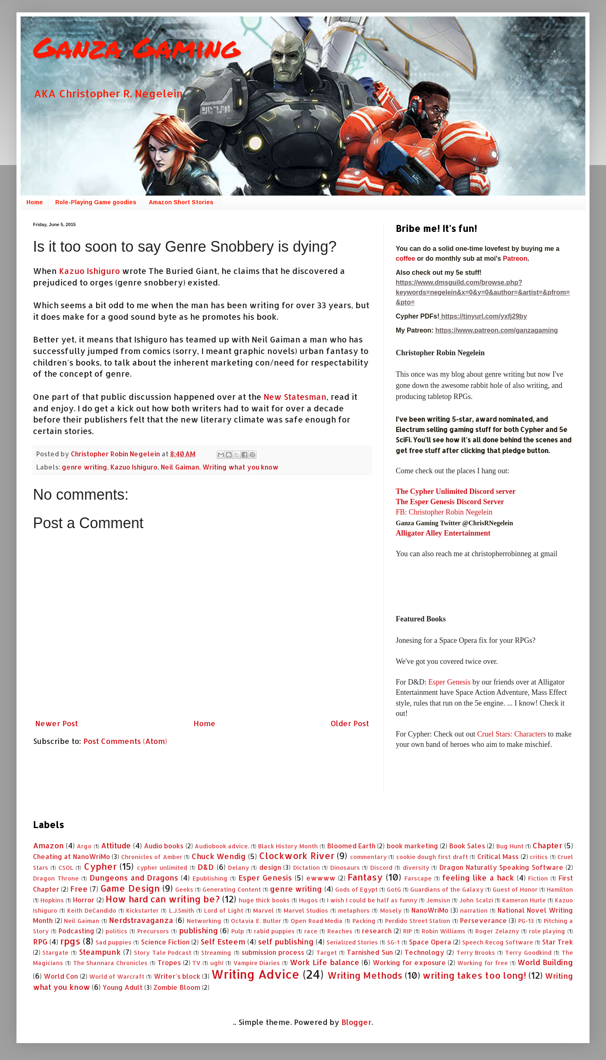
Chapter (547, 845)
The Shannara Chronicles (110, 963)
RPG (40, 941)
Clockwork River (296, 855)
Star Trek (557, 941)
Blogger (356, 1022)
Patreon (515, 258)
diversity (416, 867)
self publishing (286, 941)
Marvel (263, 910)
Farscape (418, 878)
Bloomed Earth (351, 845)
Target (326, 952)
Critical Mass (498, 856)
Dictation (306, 867)
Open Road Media (317, 921)
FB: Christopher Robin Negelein (444, 512)
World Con (61, 976)
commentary (368, 857)
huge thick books (264, 900)
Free (79, 888)
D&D (205, 866)
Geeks (184, 889)
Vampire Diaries (256, 963)
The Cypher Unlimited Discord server (456, 491)
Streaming (216, 952)
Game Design (130, 888)
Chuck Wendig (219, 856)
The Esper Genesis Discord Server (450, 502)
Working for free (482, 963)
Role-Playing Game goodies (95, 202)
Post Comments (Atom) (125, 741)
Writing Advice (255, 974)
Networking (204, 921)
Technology (424, 952)
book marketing (412, 845)
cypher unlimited (162, 867)
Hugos (308, 900)
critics (539, 857)
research (377, 930)
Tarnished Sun (369, 952)
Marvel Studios (306, 910)
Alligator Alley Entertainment (443, 533)
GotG (394, 889)
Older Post (350, 723)
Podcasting (76, 930)
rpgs (70, 941)
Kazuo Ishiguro (88, 271)
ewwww (321, 877)
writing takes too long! (474, 975)
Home (34, 202)
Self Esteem (222, 941)
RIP (407, 931)
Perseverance (483, 920)
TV (196, 963)
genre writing (84, 467)
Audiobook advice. (222, 846)
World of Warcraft (116, 976)
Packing (364, 921)
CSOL (66, 867)
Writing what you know (240, 467)
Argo (84, 846)
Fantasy (365, 877)
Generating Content (231, 889)
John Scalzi (476, 900)
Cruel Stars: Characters (511, 734)
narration (474, 910)
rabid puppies (274, 931)
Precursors (153, 931)
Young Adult (123, 987)
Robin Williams (444, 931)
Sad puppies (114, 942)
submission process (273, 952)
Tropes (169, 962)
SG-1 (393, 942)
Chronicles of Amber (151, 857)
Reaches (339, 931)
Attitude (116, 845)
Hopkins (52, 900)
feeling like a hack (478, 877)
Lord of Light (223, 910)
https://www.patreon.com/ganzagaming (496, 330)
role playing (547, 931)
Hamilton (560, 889)
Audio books (163, 845)
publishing (198, 930)
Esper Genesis (449, 682)
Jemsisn (438, 900)
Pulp (237, 931)
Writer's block (177, 976)
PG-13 (526, 921)
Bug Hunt (510, 846)
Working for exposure (409, 962)
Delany (238, 867)
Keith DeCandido (91, 910)
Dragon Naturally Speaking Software (501, 867)
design (270, 867)
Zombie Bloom (176, 987)
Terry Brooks (475, 952)
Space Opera (430, 941)
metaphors (354, 910)
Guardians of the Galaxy (446, 889)
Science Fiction (165, 941)
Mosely (391, 910)
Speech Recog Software (497, 942)
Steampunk (100, 951)
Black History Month (287, 846)
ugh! (216, 963)
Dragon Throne (56, 878)
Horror (83, 899)
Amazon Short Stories (181, 202)
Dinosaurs (345, 867)
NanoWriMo (430, 910)
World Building (545, 962)
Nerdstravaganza (141, 920)
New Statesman (294, 397)
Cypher (100, 866)
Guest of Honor (515, 889)
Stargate (55, 952)
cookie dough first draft (432, 857)
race (310, 931)
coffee (406, 258)
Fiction (538, 878)
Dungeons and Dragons (134, 877)
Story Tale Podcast (162, 952)
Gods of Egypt (356, 889)
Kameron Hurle (524, 900)
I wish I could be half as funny (372, 900)
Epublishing (210, 878)
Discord (381, 867)
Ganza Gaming (136, 46)
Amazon (48, 845)
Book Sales (467, 845)
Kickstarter (142, 910)
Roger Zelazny (497, 931)
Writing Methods (364, 975)
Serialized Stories (352, 942)
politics (116, 931)
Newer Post (56, 723)
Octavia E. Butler (256, 921)
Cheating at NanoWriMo (71, 856)
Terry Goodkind (528, 952)
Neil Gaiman (180, 467)
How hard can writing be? (163, 898)
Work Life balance (324, 962)
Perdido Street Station (417, 921)
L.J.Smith (181, 910)
